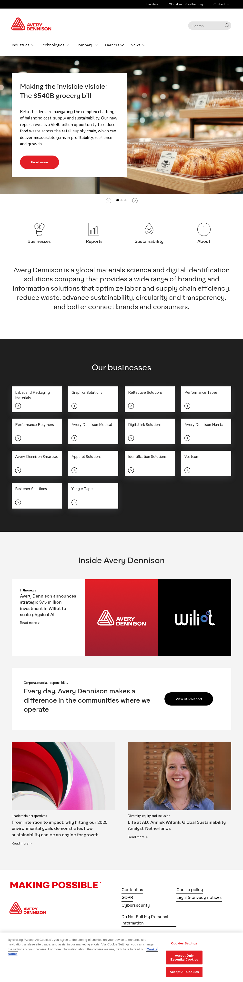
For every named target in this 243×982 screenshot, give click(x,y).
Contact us (221, 4)
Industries (21, 45)
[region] (121, 957)
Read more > (30, 624)
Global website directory (186, 4)
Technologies (52, 45)
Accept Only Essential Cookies (184, 957)
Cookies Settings (184, 943)
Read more (40, 162)
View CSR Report (190, 700)
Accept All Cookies (184, 972)
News (136, 45)
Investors (152, 4)
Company (84, 45)
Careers (112, 45)
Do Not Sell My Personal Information (145, 921)
